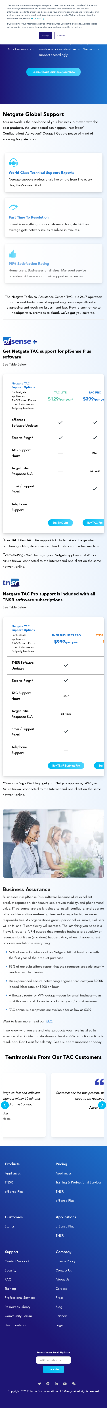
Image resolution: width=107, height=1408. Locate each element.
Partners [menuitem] (62, 1316)
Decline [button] (61, 35)
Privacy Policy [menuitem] (65, 1261)
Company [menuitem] (63, 1252)
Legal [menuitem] (59, 1325)
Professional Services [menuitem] (20, 1297)
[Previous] (5, 1105)
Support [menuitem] (11, 1252)
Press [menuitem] (59, 1297)
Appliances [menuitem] (13, 1173)
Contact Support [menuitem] (17, 1261)
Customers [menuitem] (14, 1217)
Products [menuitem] (12, 1164)
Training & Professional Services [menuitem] (79, 1182)
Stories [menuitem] (10, 1226)
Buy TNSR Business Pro (66, 765)
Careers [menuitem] (61, 1288)
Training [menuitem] (10, 1288)
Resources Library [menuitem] (17, 1307)
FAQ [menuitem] (8, 1279)
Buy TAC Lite (60, 522)
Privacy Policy (37, 18)
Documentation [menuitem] (16, 1325)
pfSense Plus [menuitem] (14, 1191)
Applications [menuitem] (66, 1217)
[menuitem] (40, 1384)
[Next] (102, 1105)
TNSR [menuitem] (9, 1182)
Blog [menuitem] (59, 1307)
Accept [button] (45, 35)
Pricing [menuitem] (61, 1164)
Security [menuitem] (10, 1270)
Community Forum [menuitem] (18, 1316)
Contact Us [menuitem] (64, 1270)
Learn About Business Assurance (53, 72)
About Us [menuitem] (63, 1279)
